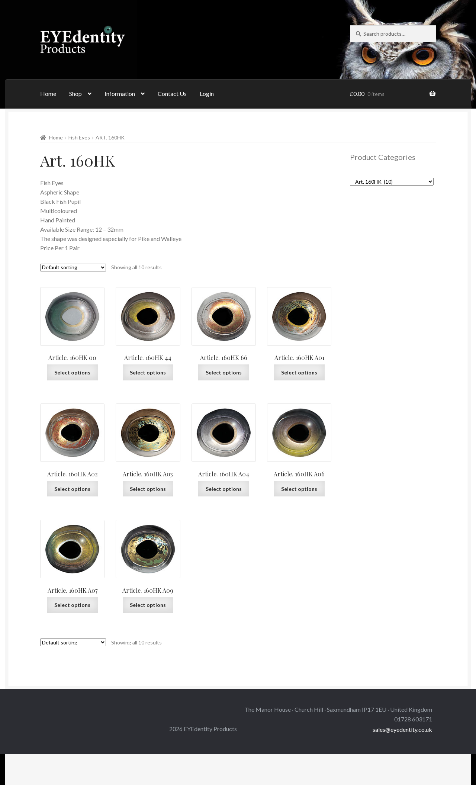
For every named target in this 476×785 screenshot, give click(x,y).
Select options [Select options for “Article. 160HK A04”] (224, 489)
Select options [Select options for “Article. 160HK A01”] (299, 372)
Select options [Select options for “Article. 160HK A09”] (148, 605)
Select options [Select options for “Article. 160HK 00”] (72, 372)
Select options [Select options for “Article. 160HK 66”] (224, 372)
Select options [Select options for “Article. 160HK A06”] (299, 489)
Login (207, 93)
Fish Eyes (79, 137)
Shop (75, 93)
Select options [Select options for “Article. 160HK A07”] (72, 605)
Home (48, 93)
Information (119, 93)
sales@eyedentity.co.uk (402, 729)
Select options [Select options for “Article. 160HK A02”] (72, 489)
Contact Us (172, 93)
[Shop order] (73, 267)
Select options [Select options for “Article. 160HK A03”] (148, 489)
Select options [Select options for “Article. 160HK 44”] (148, 372)
